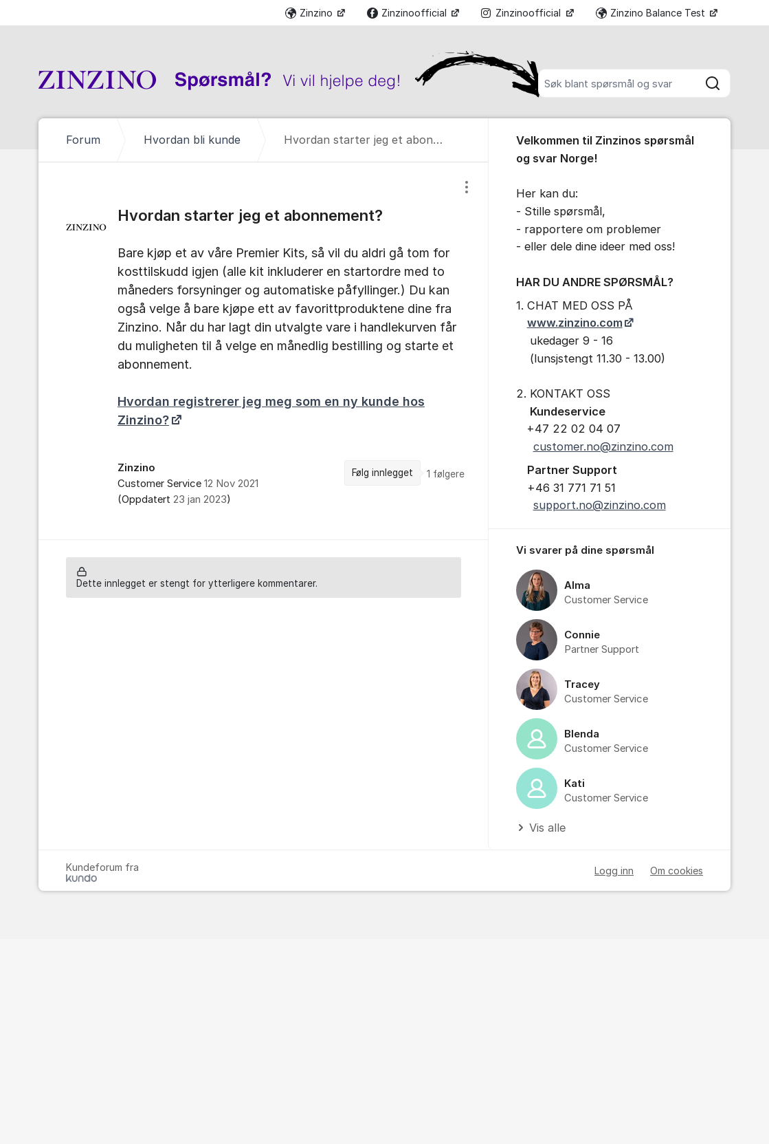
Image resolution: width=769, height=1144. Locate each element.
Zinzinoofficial (408, 13)
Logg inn (614, 870)
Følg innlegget (382, 472)
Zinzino (310, 13)
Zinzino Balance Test (652, 13)
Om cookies (676, 870)
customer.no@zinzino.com (603, 446)
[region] (263, 350)
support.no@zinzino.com (599, 505)
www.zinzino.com (575, 323)
